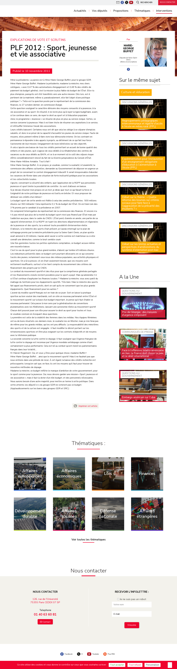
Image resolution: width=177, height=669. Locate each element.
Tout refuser (135, 664)
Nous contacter (166, 2)
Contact (46, 619)
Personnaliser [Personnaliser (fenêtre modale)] (152, 664)
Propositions (120, 11)
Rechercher (141, 2)
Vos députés (99, 11)
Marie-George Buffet (129, 47)
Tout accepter (117, 664)
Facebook (64, 651)
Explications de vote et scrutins (38, 40)
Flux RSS (110, 651)
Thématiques (142, 11)
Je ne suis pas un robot (131, 596)
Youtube (93, 651)
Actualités (80, 11)
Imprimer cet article (88, 405)
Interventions (164, 11)
